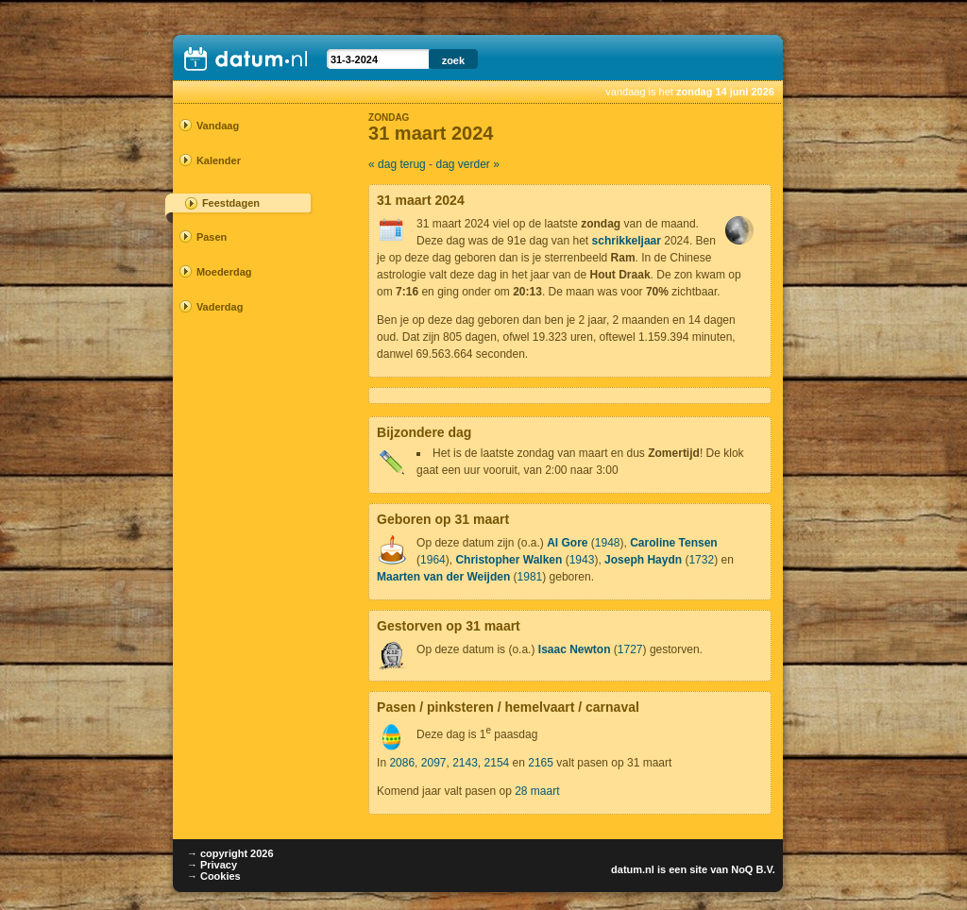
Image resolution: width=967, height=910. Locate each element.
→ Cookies (214, 876)
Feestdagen (231, 203)
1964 (433, 559)
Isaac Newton (574, 649)
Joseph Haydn (643, 559)
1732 (701, 559)
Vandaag (217, 125)
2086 (402, 762)
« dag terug (397, 164)
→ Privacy (212, 864)
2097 (434, 762)
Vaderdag (220, 306)
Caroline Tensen (673, 542)
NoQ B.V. (753, 869)
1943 (582, 559)
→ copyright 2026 (230, 853)
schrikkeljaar (626, 240)
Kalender (218, 160)
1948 (607, 542)
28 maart (537, 791)
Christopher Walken (508, 559)
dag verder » (467, 164)
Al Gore (567, 542)
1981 (530, 576)
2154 (497, 762)
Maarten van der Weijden (443, 576)
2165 (540, 762)
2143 (465, 762)
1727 (630, 649)
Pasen (211, 237)
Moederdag (224, 272)
